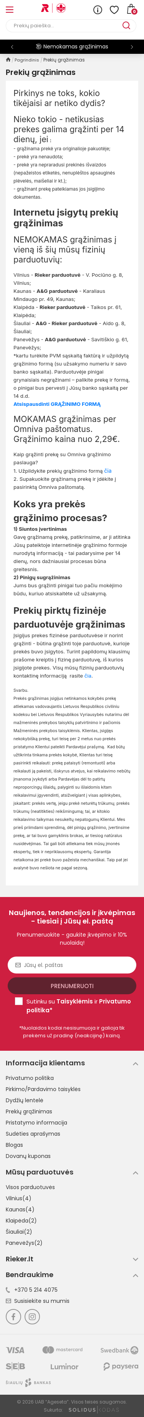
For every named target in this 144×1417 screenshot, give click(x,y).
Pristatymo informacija (36, 1122)
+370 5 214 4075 (32, 1290)
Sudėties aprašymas (33, 1134)
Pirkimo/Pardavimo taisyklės (43, 1089)
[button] (132, 46)
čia (87, 676)
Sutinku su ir (78, 1005)
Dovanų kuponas (28, 1156)
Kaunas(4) (20, 1209)
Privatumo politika (30, 1078)
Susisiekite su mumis (38, 1301)
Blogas (14, 1145)
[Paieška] (64, 25)
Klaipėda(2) (21, 1220)
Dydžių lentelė (24, 1100)
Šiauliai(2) (19, 1232)
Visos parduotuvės (30, 1187)
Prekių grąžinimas (29, 1111)
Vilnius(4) (18, 1198)
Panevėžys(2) (24, 1243)
